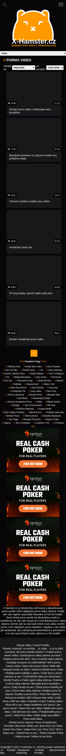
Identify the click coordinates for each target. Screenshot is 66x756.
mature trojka (51, 419)
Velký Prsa (19, 715)
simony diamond (15, 395)
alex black (21, 398)
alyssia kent (31, 384)
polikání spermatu (54, 412)
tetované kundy (24, 380)
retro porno (35, 666)
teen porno (57, 708)
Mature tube (40, 697)
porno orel (18, 659)
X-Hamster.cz (33, 43)
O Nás (2, 751)
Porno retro (18, 690)
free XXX (43, 704)
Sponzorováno (57, 750)
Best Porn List (47, 725)
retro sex (30, 708)
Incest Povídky (41, 645)
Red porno (11, 697)
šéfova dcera (30, 416)
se (41, 370)
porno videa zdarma (39, 655)
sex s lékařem (22, 423)
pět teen (51, 405)
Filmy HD (10, 704)
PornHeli (8, 725)
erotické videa (46, 659)
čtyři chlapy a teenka (13, 412)
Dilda (38, 402)
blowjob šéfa (53, 395)
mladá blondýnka (22, 377)
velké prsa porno (17, 387)
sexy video (35, 391)
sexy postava (52, 366)
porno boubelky (50, 683)
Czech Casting (47, 701)
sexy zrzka (40, 377)
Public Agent (29, 680)
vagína (6, 423)
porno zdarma (25, 722)
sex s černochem (32, 405)
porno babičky (22, 673)
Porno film (45, 694)
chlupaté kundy (11, 669)
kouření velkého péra (13, 373)
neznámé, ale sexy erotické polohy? (24, 651)
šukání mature (36, 373)
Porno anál (29, 718)
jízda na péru (43, 380)
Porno (37, 722)
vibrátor (15, 405)
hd (7, 377)
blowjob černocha (31, 419)
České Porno (28, 370)
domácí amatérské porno (19, 402)
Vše (33, 426)
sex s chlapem (55, 373)
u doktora (58, 423)
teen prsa (50, 391)
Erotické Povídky (39, 751)
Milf (13, 701)
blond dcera (34, 412)
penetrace (55, 377)
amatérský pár (17, 391)
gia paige (12, 419)
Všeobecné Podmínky (22, 751)
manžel (59, 380)
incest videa (14, 683)
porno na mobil (29, 662)
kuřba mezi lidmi (33, 366)
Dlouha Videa (24, 645)
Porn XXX (48, 729)
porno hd (56, 690)
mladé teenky (52, 402)
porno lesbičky (51, 687)
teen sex (26, 711)
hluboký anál (13, 366)
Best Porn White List (26, 725)
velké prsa (54, 711)
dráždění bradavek (51, 416)
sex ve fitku (10, 370)
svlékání (17, 384)
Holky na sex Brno (42, 736)
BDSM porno (49, 669)
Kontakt (11, 750)
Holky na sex (23, 736)
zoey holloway (54, 370)
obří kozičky (36, 387)
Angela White (44, 409)
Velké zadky (40, 715)
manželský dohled (40, 398)
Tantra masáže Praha (51, 733)
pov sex (7, 380)
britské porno (12, 416)
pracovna (52, 387)
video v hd (48, 384)
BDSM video (37, 676)
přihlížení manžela (24, 409)
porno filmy (31, 694)
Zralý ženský (19, 687)
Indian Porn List (32, 729)
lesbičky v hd (41, 423)
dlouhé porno (34, 395)
